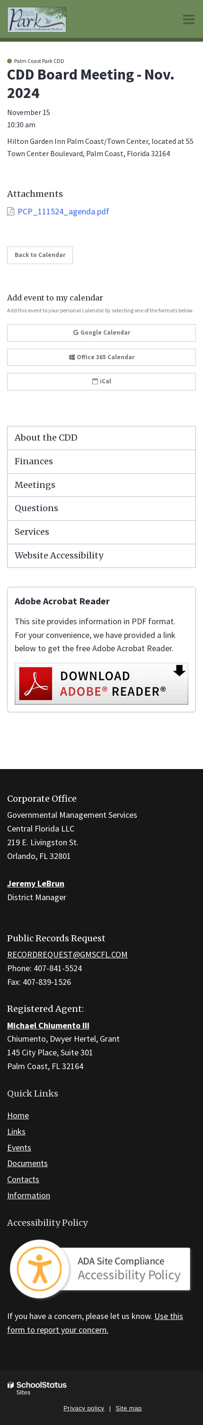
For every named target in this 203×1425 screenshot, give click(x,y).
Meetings (35, 484)
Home (18, 1115)
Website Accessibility (59, 555)
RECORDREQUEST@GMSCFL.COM (67, 954)
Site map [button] (129, 1408)
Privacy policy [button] (83, 1408)
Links (16, 1131)
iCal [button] (101, 381)
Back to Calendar (40, 255)
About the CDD (46, 437)
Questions (36, 508)
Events (19, 1147)
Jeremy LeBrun (35, 883)
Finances (34, 461)
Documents (27, 1163)
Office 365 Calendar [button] (101, 357)
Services (32, 531)
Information (28, 1195)
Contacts (23, 1179)
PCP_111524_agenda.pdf (63, 211)
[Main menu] (189, 19)
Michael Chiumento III (48, 1025)
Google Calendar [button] (101, 332)
